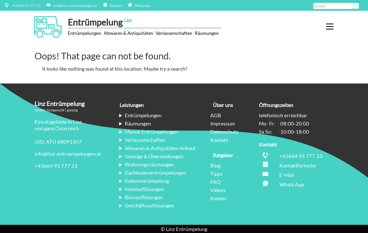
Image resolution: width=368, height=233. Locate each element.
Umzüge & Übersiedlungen (154, 156)
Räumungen (207, 33)
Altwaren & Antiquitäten (128, 33)
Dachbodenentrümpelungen (155, 173)
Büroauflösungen (144, 197)
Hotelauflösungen (144, 189)
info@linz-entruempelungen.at (67, 154)
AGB (215, 115)
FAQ (215, 182)
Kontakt (219, 140)
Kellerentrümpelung (147, 181)
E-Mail (286, 175)
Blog (215, 165)
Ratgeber (223, 155)
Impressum (222, 123)
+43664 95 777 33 (55, 166)
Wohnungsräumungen (149, 164)
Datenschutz (224, 132)
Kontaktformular (298, 165)
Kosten (218, 198)
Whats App (291, 184)
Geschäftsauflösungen (149, 205)
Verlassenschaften (174, 33)
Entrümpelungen (84, 33)
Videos (218, 190)
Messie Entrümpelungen (151, 132)
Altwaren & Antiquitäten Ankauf (160, 148)
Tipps (216, 174)
